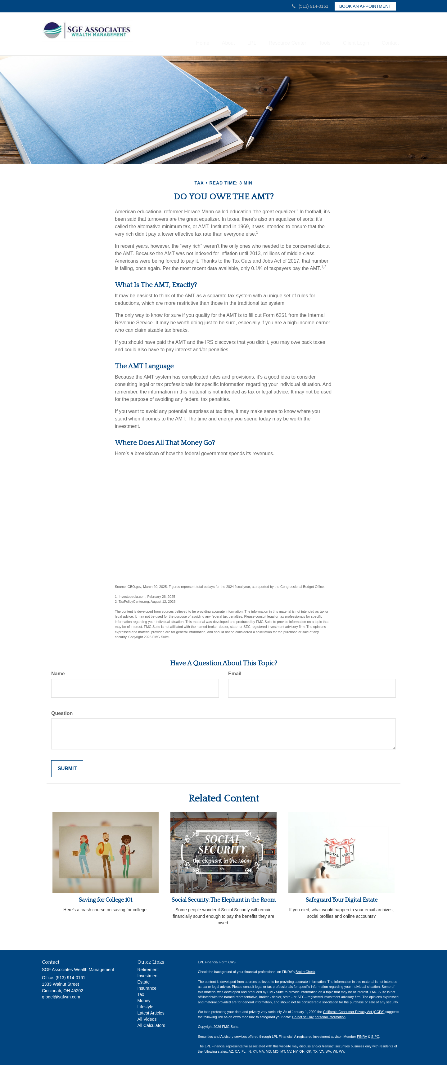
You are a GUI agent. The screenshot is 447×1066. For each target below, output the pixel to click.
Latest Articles (151, 1014)
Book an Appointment (365, 6)
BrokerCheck (305, 973)
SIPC (375, 1037)
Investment (148, 977)
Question (62, 714)
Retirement (148, 970)
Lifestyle (145, 1008)
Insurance (147, 989)
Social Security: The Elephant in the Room (224, 901)
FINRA (362, 1037)
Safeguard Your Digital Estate (341, 901)
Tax (141, 995)
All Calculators (151, 1026)
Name (58, 674)
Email (235, 674)
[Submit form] (67, 770)
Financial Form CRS (220, 963)
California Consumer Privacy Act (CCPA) (354, 1013)
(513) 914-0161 (310, 6)
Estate (144, 983)
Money (144, 1001)
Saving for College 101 (105, 901)
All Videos (147, 1020)
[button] (212, 34)
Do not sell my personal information (318, 1018)
